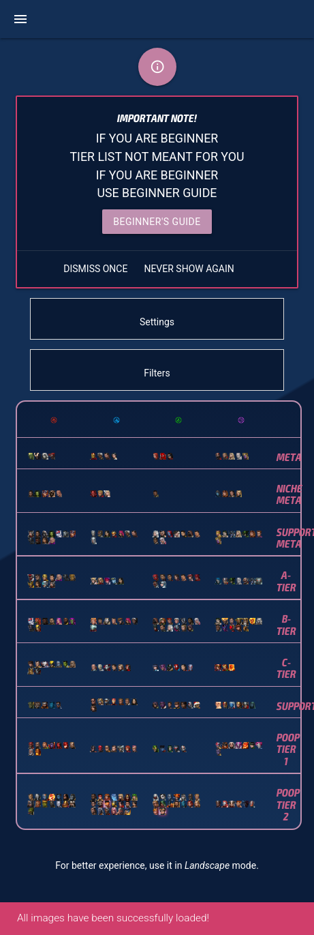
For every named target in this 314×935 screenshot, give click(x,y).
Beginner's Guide (156, 221)
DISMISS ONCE (95, 268)
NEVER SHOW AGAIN (189, 268)
